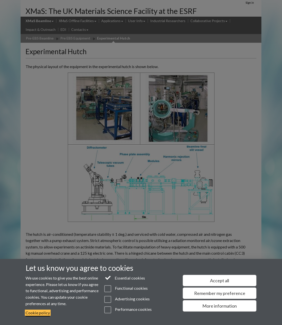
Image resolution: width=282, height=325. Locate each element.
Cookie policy (38, 312)
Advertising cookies (127, 299)
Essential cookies (124, 277)
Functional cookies (126, 289)
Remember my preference (219, 293)
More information (219, 306)
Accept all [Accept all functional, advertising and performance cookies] (219, 280)
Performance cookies (128, 310)
